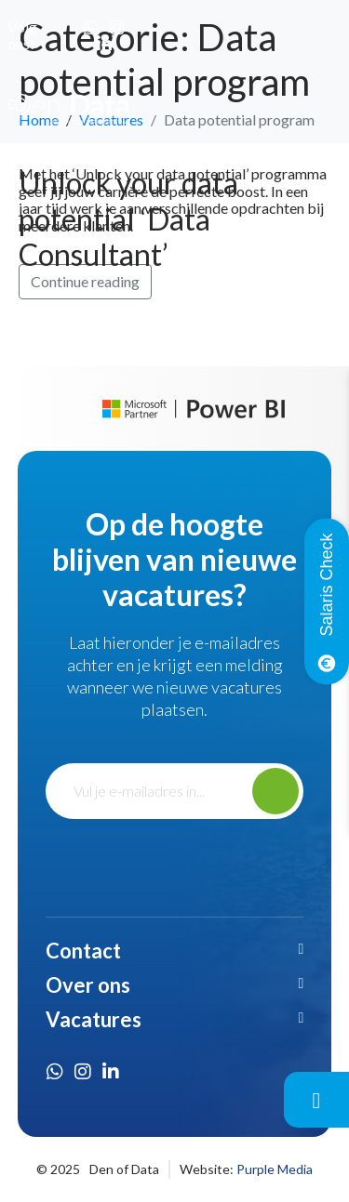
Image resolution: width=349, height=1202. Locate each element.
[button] (175, 951)
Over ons (88, 984)
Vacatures (93, 1019)
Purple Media (274, 1169)
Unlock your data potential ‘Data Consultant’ (128, 218)
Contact (83, 950)
